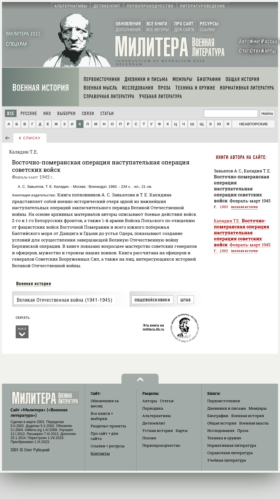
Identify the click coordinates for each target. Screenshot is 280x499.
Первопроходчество (161, 445)
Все (10, 113)
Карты (182, 430)
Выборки (66, 113)
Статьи (107, 113)
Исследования (220, 430)
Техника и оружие (224, 437)
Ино (47, 113)
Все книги (102, 416)
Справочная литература (230, 452)
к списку (30, 138)
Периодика (152, 408)
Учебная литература (226, 460)
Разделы (108, 425)
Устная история (157, 430)
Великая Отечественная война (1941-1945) (64, 300)
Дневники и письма (226, 408)
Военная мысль (254, 423)
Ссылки (108, 445)
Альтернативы (156, 415)
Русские (29, 113)
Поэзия (149, 437)
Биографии (217, 415)
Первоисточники (223, 400)
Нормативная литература (231, 445)
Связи (88, 113)
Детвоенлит (153, 423)
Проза (242, 430)
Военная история (40, 88)
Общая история (221, 423)
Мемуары (258, 408)
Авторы (149, 400)
